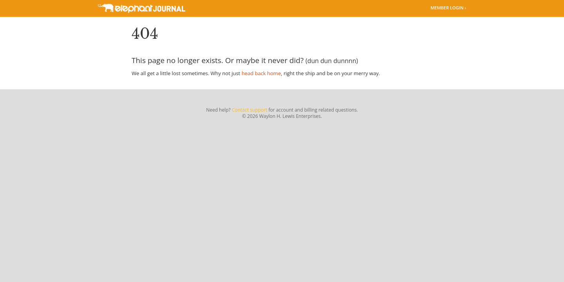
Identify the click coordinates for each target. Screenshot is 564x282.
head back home (261, 73)
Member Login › (448, 8)
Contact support (249, 110)
